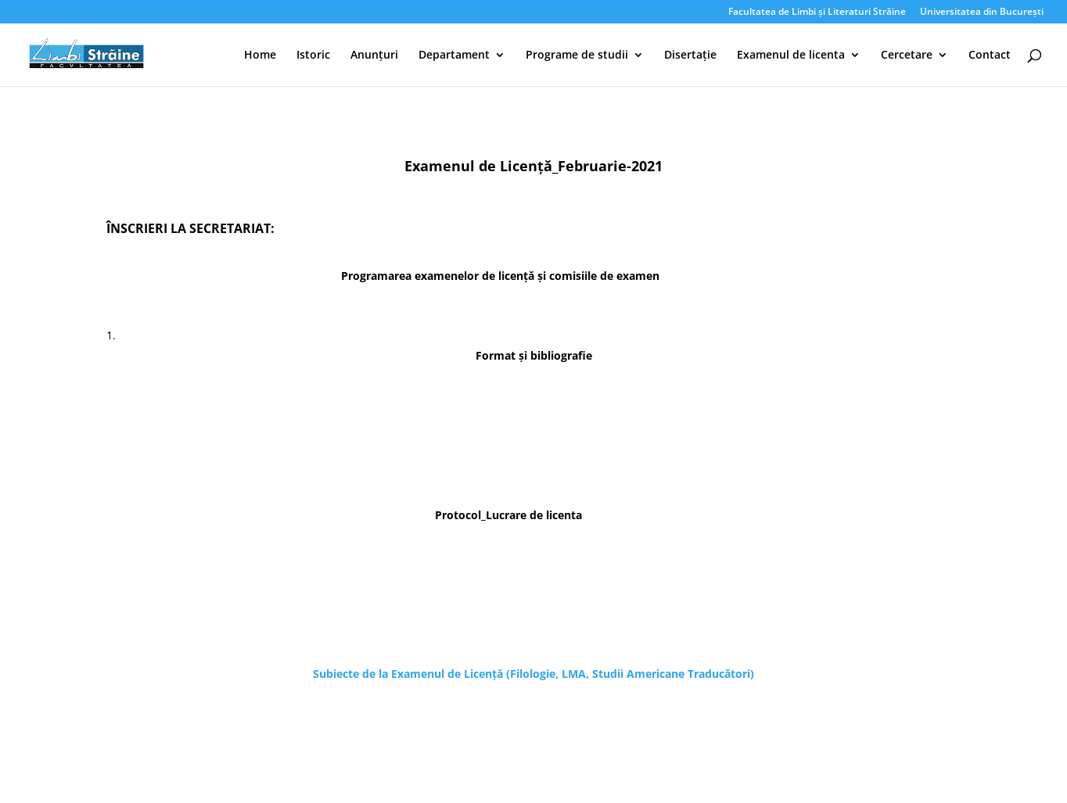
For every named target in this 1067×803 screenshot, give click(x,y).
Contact (989, 55)
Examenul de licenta (791, 55)
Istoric (313, 55)
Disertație (690, 55)
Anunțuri (374, 55)
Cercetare (906, 55)
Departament (454, 55)
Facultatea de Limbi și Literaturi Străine (817, 12)
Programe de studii (577, 55)
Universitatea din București (982, 12)
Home (260, 55)
